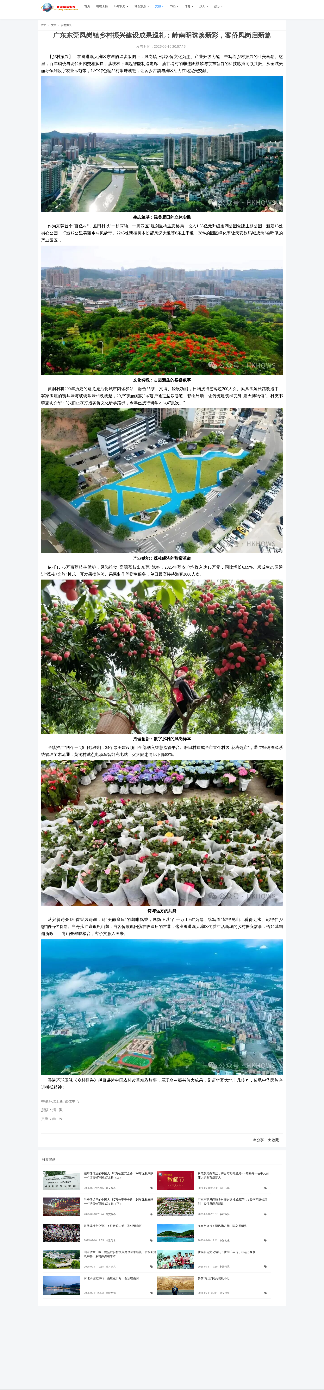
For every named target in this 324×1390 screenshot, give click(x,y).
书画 (174, 6)
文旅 (159, 6)
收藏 (273, 1140)
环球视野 (121, 6)
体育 (189, 6)
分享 (258, 1140)
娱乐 (218, 6)
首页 (87, 6)
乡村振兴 (66, 25)
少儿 (203, 6)
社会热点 (142, 6)
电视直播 (102, 6)
